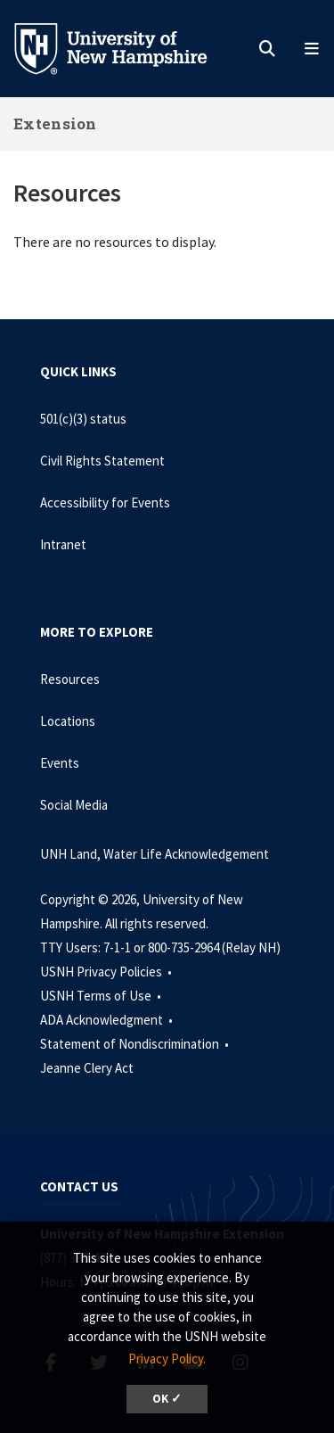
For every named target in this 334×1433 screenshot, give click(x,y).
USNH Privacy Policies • (107, 971)
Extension (55, 123)
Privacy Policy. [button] (167, 1358)
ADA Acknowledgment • (107, 1019)
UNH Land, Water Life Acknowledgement (154, 853)
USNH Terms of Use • (102, 995)
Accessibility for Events (105, 502)
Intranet (63, 544)
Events (59, 762)
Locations (67, 720)
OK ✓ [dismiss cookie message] (167, 1398)
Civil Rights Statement (102, 460)
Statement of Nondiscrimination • (136, 1043)
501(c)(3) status (83, 418)
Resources (70, 679)
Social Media (74, 804)
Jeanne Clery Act (87, 1067)
